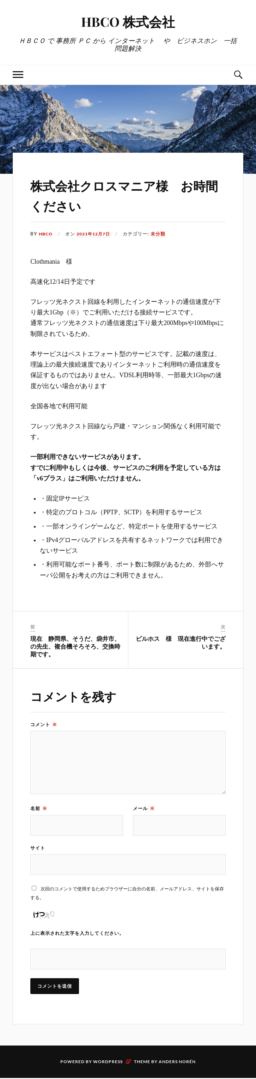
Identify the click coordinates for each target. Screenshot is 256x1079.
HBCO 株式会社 (127, 21)
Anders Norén (177, 1062)
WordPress (108, 1062)
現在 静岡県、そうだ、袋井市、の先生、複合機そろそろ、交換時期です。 (75, 646)
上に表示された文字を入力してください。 (77, 934)
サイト (37, 848)
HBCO (46, 234)
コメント (43, 724)
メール (144, 808)
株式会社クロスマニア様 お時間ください (124, 194)
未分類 (162, 234)
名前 (38, 808)
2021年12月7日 (96, 234)
